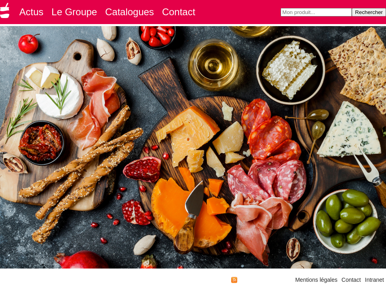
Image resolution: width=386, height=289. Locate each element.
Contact (178, 11)
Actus (31, 11)
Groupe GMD (6, 13)
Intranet (374, 280)
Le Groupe (74, 11)
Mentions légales (316, 280)
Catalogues (129, 11)
